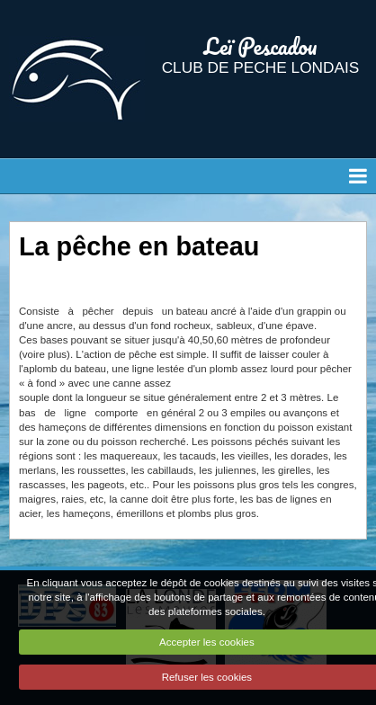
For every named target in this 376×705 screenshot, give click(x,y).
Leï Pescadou (261, 46)
